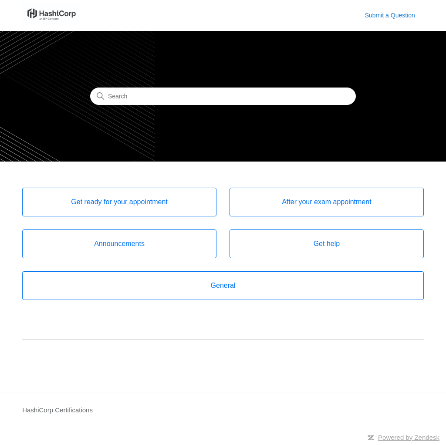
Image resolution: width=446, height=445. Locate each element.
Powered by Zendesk (408, 437)
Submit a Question (390, 15)
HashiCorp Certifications (57, 410)
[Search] (223, 96)
